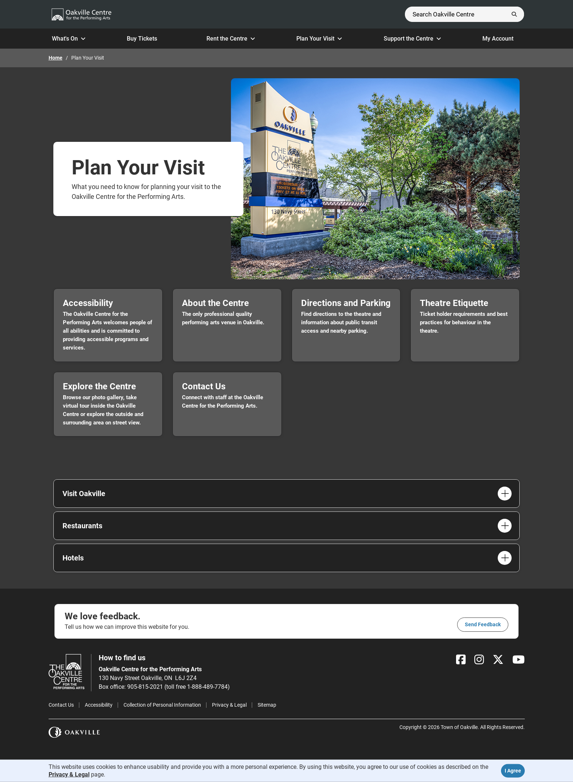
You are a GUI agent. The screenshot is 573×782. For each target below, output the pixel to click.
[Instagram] (479, 659)
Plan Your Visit (319, 38)
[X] (498, 659)
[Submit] (514, 14)
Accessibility (99, 705)
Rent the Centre (230, 38)
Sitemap (267, 705)
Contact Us (61, 705)
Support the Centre (412, 38)
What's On (69, 38)
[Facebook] (461, 659)
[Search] (464, 14)
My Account (501, 38)
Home (55, 58)
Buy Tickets (146, 38)
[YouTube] (518, 659)
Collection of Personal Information (162, 705)
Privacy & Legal (229, 705)
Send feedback (483, 624)
